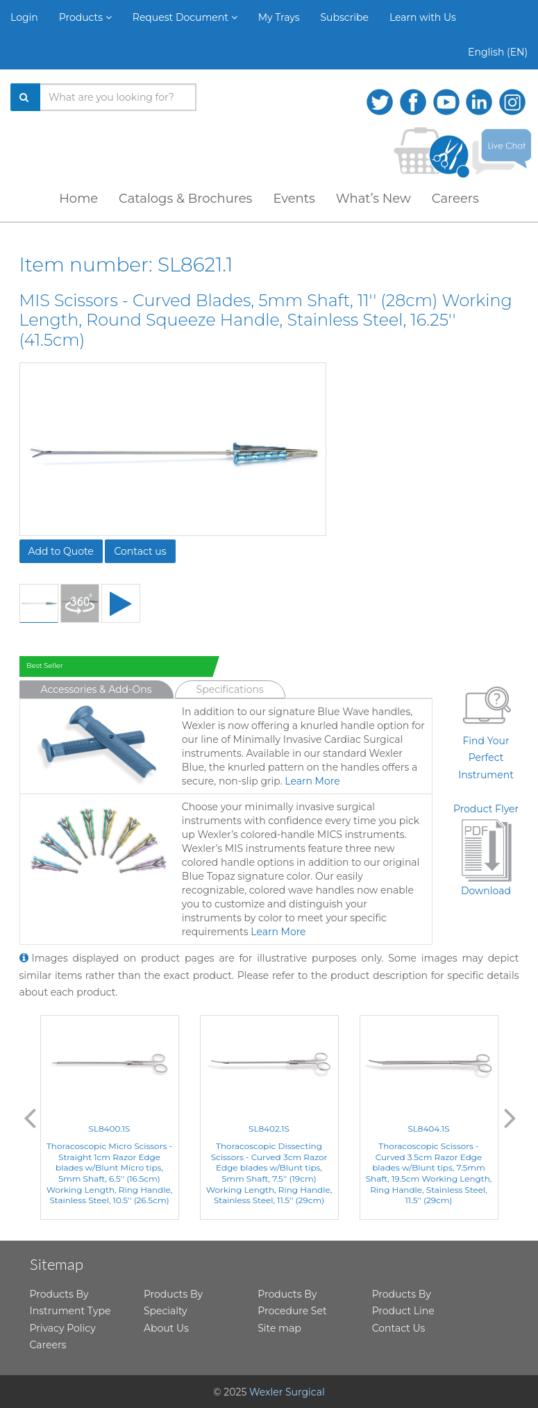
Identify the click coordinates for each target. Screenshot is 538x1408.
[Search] (25, 97)
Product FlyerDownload (486, 850)
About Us (166, 1328)
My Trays (279, 17)
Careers (455, 198)
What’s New (373, 198)
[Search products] (118, 97)
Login (24, 17)
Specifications (230, 689)
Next (510, 1117)
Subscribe (345, 17)
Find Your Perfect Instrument (486, 730)
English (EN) (498, 52)
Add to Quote (61, 551)
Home (78, 198)
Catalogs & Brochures (185, 198)
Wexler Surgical (287, 1392)
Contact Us (399, 1328)
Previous (29, 1117)
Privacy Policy (63, 1328)
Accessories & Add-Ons (96, 689)
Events (293, 198)
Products (85, 17)
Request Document (185, 17)
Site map (279, 1328)
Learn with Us (422, 17)
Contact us (140, 551)
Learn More (312, 781)
